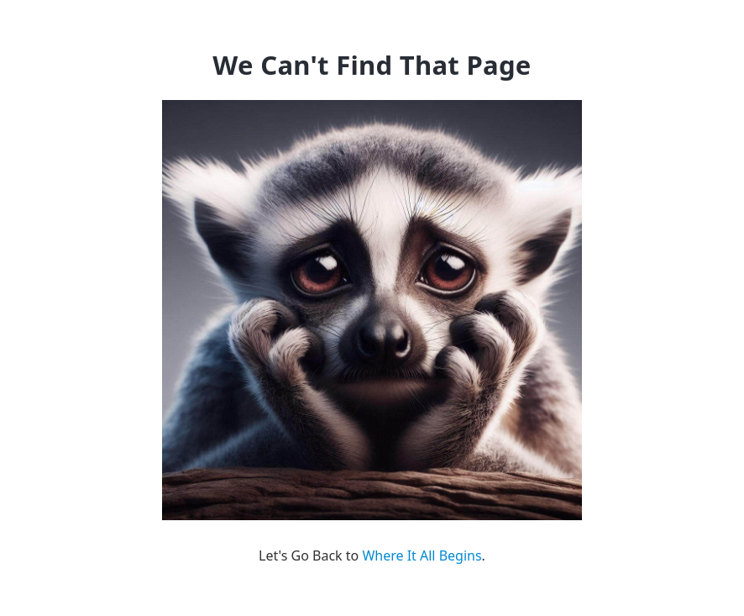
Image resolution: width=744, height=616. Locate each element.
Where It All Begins (421, 555)
